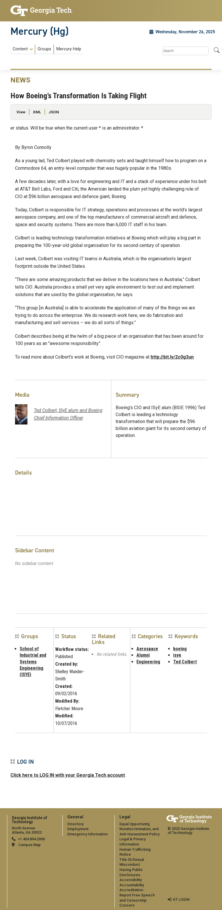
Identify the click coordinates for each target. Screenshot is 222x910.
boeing (180, 648)
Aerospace (147, 648)
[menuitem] (47, 49)
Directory (75, 824)
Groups (44, 49)
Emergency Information (87, 834)
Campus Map (29, 845)
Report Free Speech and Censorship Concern (137, 900)
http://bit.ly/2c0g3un (172, 357)
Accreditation (131, 890)
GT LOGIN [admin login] (181, 899)
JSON (54, 112)
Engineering (148, 661)
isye (177, 655)
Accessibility (130, 880)
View (20, 112)
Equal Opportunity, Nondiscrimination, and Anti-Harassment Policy (139, 829)
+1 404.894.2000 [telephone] (31, 839)
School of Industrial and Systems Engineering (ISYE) (33, 662)
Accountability (131, 885)
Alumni (143, 655)
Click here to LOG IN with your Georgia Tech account (67, 775)
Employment (77, 829)
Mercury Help (68, 49)
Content (20, 49)
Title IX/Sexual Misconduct (131, 862)
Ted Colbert (185, 661)
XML (37, 112)
